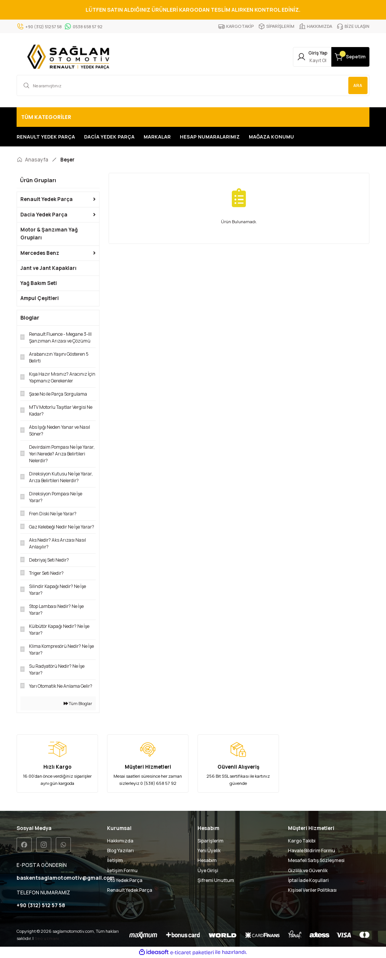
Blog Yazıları (120, 850)
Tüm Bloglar (78, 703)
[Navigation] (193, 117)
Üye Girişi (208, 870)
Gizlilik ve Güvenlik (308, 870)
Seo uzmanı (46, 938)
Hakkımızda (120, 841)
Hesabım (207, 860)
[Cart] (344, 57)
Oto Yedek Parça (124, 880)
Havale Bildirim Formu (311, 850)
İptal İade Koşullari (308, 880)
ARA (356, 85)
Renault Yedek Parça (129, 890)
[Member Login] (295, 57)
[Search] (193, 85)
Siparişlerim (211, 841)
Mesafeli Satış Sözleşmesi (316, 860)
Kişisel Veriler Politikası (312, 890)
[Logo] (70, 56)
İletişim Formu (122, 870)
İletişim (115, 860)
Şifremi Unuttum (216, 880)
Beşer (67, 159)
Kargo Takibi (302, 841)
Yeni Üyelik (209, 850)
